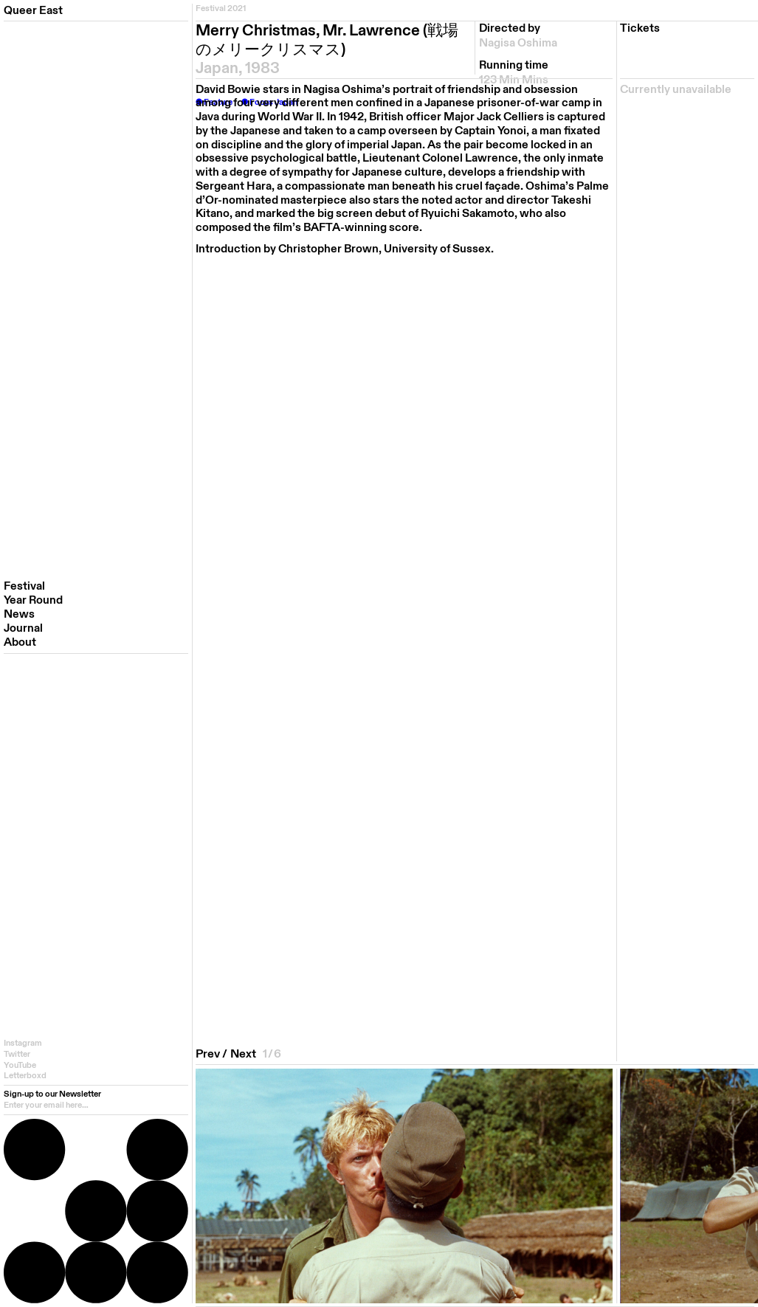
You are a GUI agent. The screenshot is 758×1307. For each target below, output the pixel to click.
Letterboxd (25, 1075)
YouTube (20, 1065)
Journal (23, 628)
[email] (96, 1105)
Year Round (33, 600)
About (20, 642)
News (19, 614)
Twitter (17, 1054)
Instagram (23, 1043)
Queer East (33, 10)
